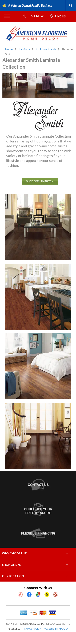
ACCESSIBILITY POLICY (56, 628)
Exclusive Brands (46, 49)
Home (9, 49)
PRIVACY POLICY (32, 628)
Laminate (24, 49)
